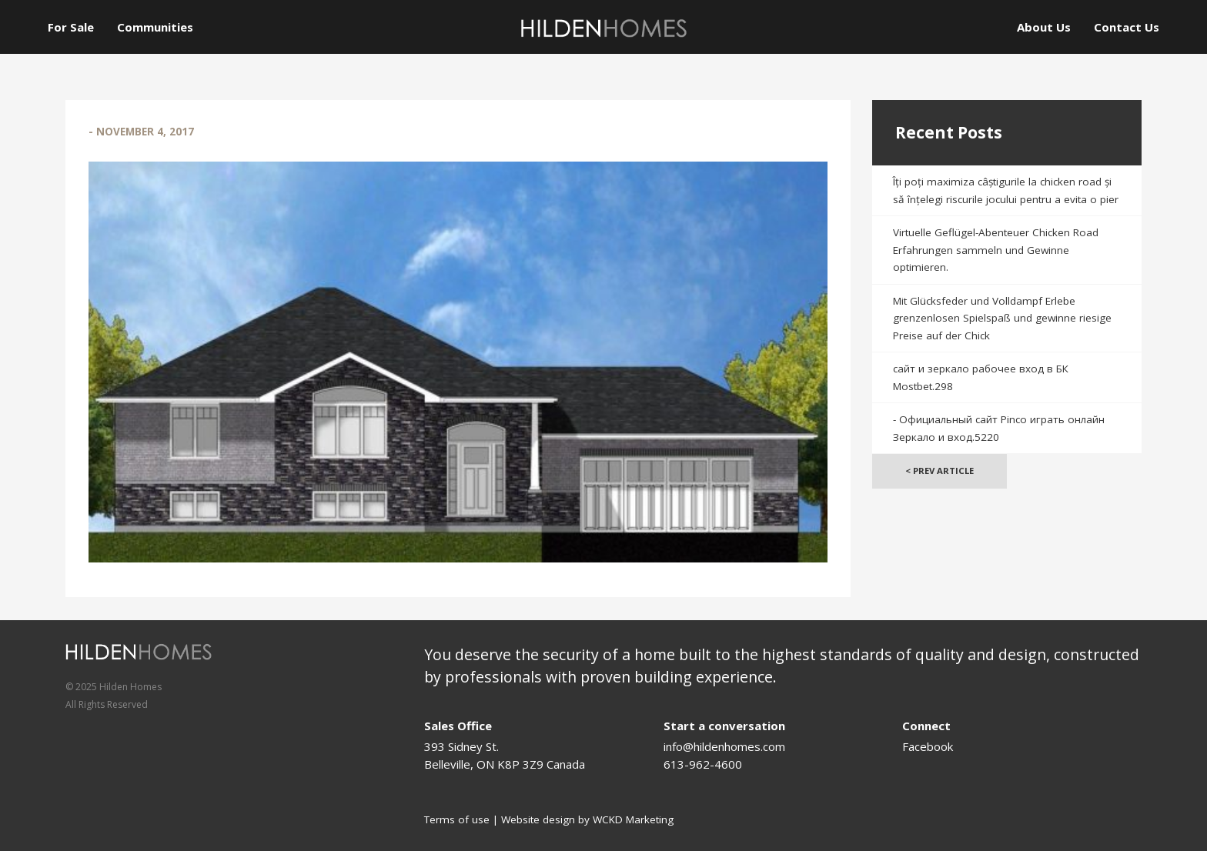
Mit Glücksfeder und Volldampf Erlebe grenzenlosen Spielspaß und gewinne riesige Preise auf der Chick (1002, 318)
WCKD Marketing (633, 819)
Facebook (927, 746)
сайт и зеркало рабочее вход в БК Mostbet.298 (980, 377)
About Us (1044, 27)
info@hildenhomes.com (724, 746)
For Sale (71, 27)
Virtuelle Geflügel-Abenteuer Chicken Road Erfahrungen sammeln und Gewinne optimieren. (995, 249)
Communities (155, 27)
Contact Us (1126, 27)
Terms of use (457, 819)
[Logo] (603, 28)
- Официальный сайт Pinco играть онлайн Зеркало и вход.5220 (999, 428)
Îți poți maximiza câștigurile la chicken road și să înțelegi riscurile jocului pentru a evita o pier (1005, 190)
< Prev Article (939, 470)
